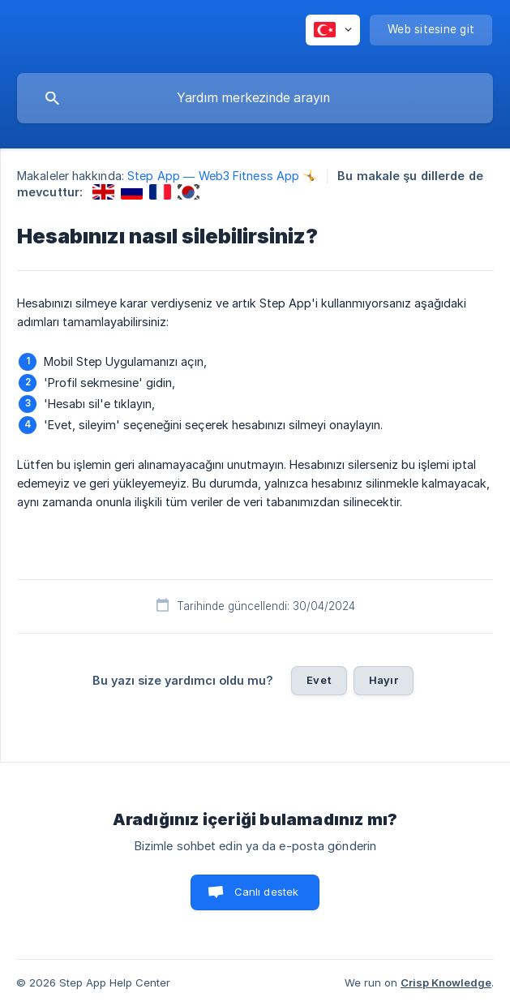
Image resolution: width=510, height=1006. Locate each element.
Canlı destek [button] (266, 891)
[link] (103, 192)
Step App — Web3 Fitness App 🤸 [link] (222, 176)
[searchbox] (255, 98)
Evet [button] (319, 679)
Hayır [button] (383, 679)
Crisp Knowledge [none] (446, 982)
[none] (333, 30)
